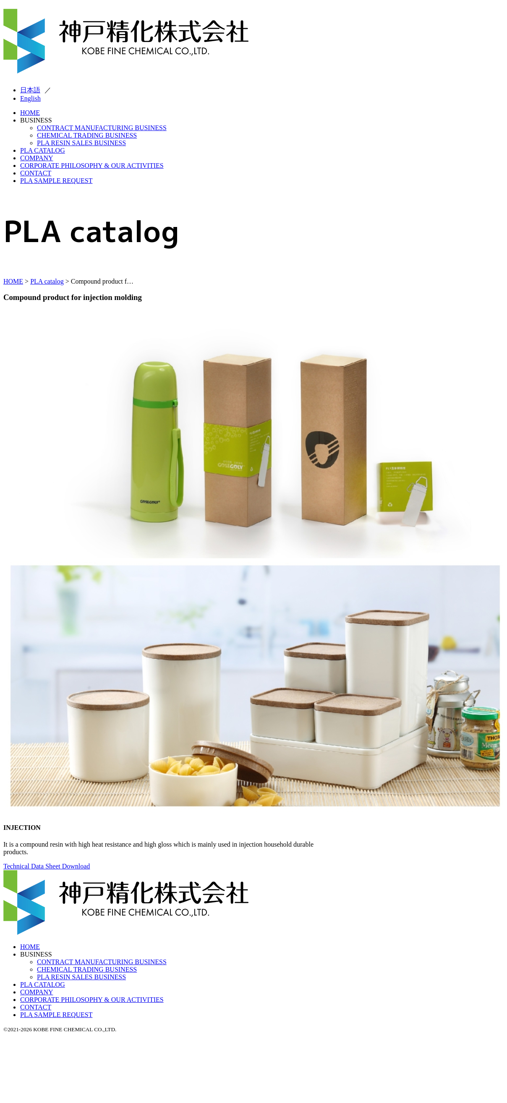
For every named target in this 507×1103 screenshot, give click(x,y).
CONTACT (35, 173)
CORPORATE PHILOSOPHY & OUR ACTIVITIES (92, 165)
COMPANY (36, 158)
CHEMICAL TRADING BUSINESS (87, 135)
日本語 (30, 90)
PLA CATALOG (42, 150)
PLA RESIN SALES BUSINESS (81, 142)
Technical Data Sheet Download (46, 866)
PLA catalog (47, 281)
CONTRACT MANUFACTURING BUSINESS (102, 127)
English (30, 98)
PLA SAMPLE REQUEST (56, 180)
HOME (30, 112)
